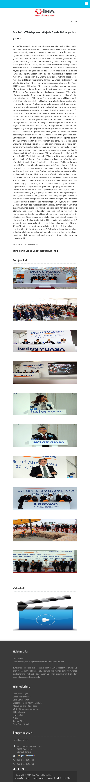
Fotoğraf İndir (21, 260)
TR (72, 21)
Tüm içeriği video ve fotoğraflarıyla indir (35, 250)
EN (75, 21)
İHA (33, 775)
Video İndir (19, 588)
